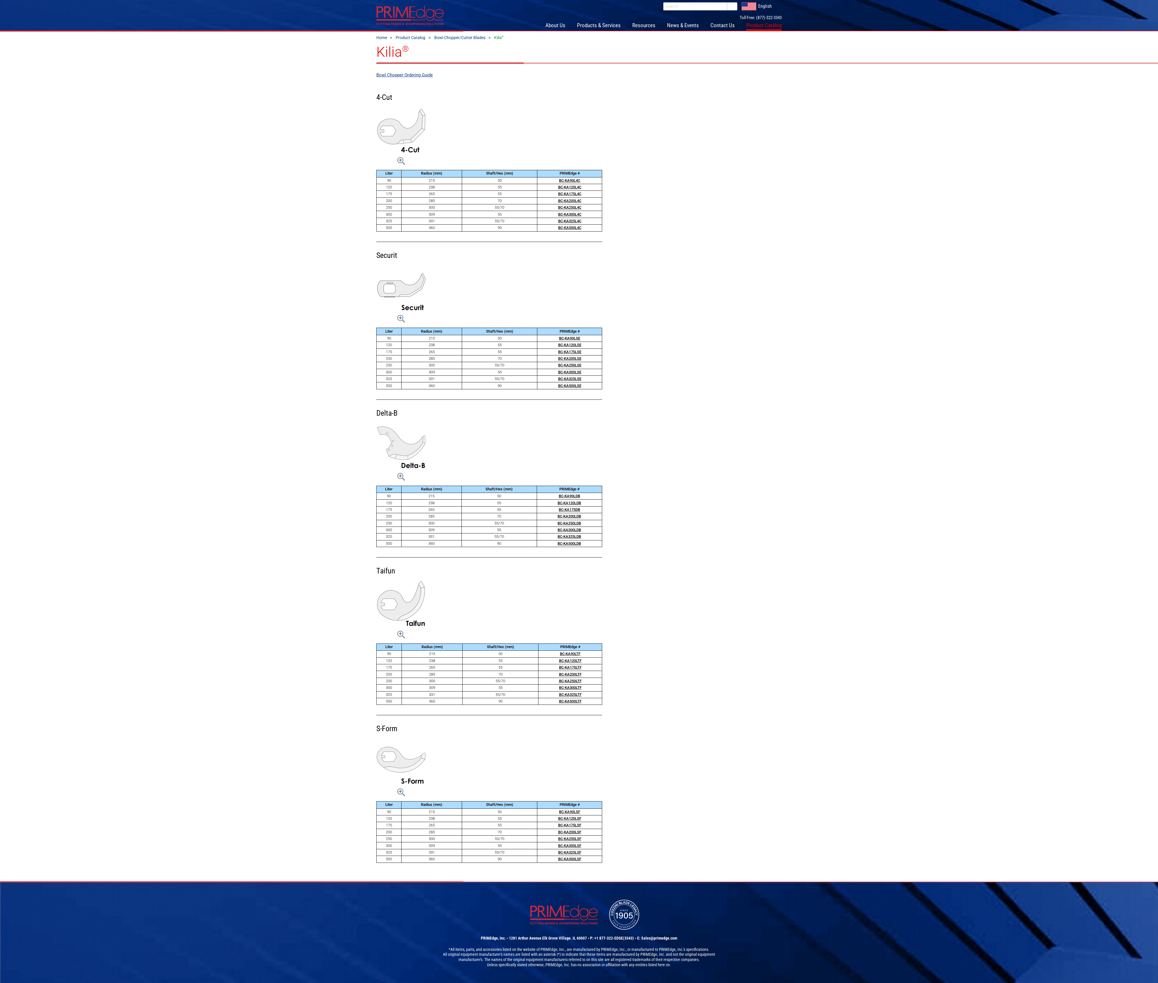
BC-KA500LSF (569, 860)
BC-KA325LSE (569, 380)
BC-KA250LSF (569, 840)
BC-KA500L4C (569, 229)
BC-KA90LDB (569, 497)
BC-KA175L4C (569, 195)
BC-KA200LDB (569, 517)
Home (381, 38)
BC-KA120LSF (569, 819)
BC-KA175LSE (569, 353)
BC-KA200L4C (569, 202)
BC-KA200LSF (569, 833)
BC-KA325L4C (569, 222)
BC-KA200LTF (570, 675)
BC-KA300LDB (569, 531)
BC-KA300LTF (570, 689)
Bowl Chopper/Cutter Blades (459, 38)
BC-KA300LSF (569, 847)
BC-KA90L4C (569, 181)
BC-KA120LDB (569, 504)
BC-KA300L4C (569, 215)
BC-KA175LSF (569, 826)
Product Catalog (410, 38)
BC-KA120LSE (569, 346)
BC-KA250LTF (570, 682)
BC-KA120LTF (570, 662)
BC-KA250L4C (569, 208)
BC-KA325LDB (569, 538)
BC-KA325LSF (569, 853)
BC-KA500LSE (569, 387)
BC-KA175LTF (570, 668)
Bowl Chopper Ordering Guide (404, 76)
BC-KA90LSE (569, 339)
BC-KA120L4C (569, 188)
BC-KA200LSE (569, 359)
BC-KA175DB (569, 511)
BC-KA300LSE (569, 373)
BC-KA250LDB (569, 524)
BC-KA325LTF (570, 696)
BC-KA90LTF (570, 655)
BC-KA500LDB (569, 544)
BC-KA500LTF (570, 702)
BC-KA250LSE (569, 366)
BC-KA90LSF (569, 813)
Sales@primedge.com (659, 939)
